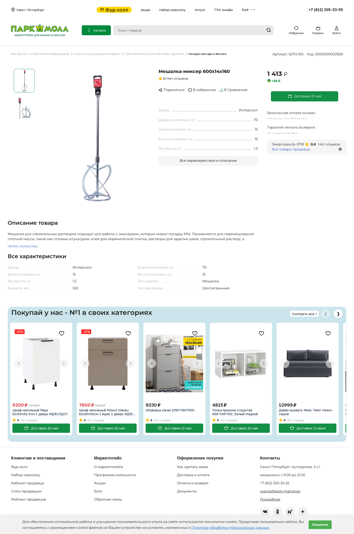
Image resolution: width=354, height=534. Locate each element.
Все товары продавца (291, 149)
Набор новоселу (172, 10)
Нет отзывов (173, 78)
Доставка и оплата (193, 475)
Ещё (248, 10)
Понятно (320, 524)
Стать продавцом (26, 491)
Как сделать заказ (192, 467)
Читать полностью (22, 246)
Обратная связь (108, 499)
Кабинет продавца (27, 483)
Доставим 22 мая (174, 428)
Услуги (200, 10)
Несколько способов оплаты (287, 118)
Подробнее (270, 499)
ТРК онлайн (223, 10)
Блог (98, 491)
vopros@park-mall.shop (280, 491)
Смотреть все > (304, 314)
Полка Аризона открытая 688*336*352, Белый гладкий (235, 412)
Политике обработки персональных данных (230, 527)
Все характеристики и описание (208, 160)
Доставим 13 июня (308, 428)
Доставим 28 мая (41, 428)
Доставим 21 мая (304, 96)
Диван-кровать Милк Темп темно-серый (306, 412)
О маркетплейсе (108, 467)
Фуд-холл (114, 10)
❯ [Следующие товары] (338, 313)
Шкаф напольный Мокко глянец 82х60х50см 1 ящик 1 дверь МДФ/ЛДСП (106, 412)
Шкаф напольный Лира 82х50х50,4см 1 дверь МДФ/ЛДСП (40, 412)
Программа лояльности (115, 475)
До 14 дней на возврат (282, 133)
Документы (187, 491)
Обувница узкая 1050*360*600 (170, 410)
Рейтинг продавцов (28, 499)
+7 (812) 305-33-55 (326, 9)
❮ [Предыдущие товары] (325, 313)
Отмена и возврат (193, 483)
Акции (145, 10)
